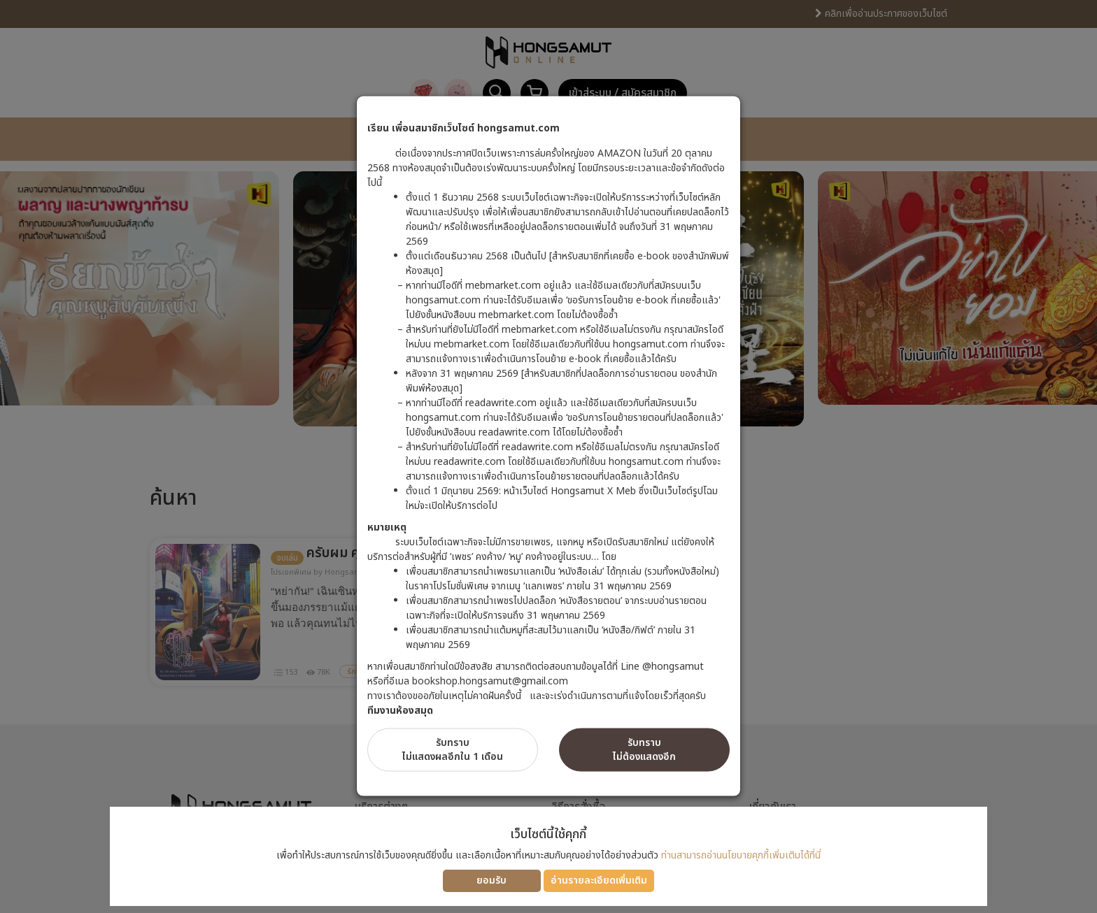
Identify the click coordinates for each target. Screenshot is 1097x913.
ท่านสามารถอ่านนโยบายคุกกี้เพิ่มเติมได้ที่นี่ (741, 855)
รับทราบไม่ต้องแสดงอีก (644, 749)
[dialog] (548, 456)
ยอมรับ (491, 880)
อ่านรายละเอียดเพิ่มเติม (599, 880)
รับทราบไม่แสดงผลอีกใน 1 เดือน (452, 749)
